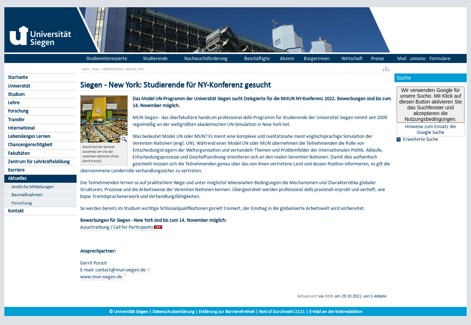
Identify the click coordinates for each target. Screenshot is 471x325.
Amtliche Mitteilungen (33, 186)
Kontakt (16, 211)
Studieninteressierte (106, 58)
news (95, 69)
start (85, 69)
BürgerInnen (316, 58)
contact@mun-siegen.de (120, 270)
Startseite (18, 77)
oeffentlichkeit (112, 69)
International (21, 128)
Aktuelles (17, 178)
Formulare (439, 58)
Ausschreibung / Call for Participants (117, 227)
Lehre (14, 103)
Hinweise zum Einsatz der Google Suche (431, 129)
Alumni (287, 58)
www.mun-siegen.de (101, 277)
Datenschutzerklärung (173, 311)
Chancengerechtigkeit (30, 145)
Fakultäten (19, 153)
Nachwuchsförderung (206, 58)
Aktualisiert (307, 296)
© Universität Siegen (128, 311)
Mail (401, 58)
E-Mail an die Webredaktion (335, 311)
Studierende (155, 58)
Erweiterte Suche (420, 139)
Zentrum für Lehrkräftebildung (39, 162)
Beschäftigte (257, 58)
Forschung (18, 111)
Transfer (16, 120)
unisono (417, 58)
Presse (377, 58)
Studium (16, 94)
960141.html (135, 69)
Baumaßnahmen (27, 194)
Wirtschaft (352, 58)
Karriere (16, 170)
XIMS (329, 296)
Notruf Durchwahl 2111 (282, 311)
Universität (19, 86)
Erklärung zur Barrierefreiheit (227, 311)
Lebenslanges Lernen (29, 136)
